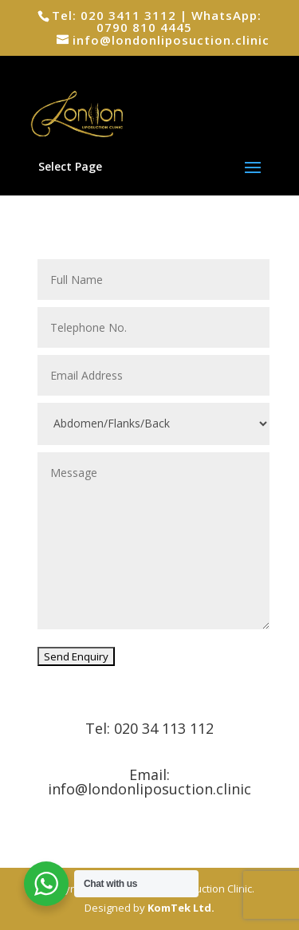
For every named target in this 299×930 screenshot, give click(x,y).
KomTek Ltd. (181, 907)
